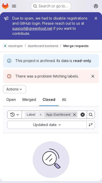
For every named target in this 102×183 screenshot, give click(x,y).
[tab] (11, 99)
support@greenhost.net (32, 28)
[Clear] (83, 115)
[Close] (96, 18)
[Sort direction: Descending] (91, 125)
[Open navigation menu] (14, 6)
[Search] (91, 115)
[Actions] (14, 89)
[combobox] (46, 125)
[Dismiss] (93, 76)
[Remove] (74, 115)
